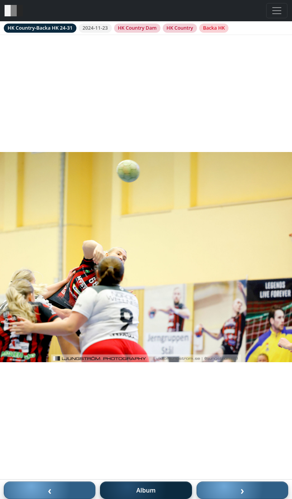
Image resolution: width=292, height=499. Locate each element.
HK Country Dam (137, 27)
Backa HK (214, 27)
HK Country (180, 27)
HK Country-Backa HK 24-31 (40, 27)
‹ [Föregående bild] (50, 490)
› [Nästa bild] (242, 490)
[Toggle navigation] (276, 10)
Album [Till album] (146, 490)
